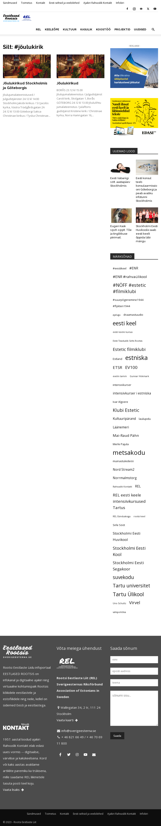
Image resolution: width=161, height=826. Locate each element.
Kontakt (40, 3)
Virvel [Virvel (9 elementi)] (134, 602)
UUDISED (140, 29)
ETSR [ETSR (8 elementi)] (117, 367)
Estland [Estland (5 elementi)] (117, 359)
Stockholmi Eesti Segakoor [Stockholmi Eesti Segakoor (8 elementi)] (128, 565)
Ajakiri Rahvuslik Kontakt (97, 3)
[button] (153, 29)
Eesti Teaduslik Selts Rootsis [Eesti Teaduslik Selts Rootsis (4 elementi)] (127, 340)
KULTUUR (70, 29)
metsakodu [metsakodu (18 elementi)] (129, 452)
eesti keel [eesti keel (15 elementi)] (124, 323)
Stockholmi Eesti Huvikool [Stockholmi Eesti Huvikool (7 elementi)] (126, 536)
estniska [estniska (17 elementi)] (136, 357)
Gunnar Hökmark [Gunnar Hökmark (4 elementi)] (139, 376)
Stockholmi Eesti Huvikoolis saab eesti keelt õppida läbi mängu (147, 234)
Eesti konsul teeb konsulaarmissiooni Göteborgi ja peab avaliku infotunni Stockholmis (146, 189)
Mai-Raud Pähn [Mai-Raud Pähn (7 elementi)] (126, 435)
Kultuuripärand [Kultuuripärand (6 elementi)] (124, 418)
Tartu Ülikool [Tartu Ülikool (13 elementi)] (128, 594)
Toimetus (26, 3)
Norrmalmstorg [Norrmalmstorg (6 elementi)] (125, 478)
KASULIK (86, 29)
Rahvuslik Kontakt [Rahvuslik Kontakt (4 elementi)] (122, 486)
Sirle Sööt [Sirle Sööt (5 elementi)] (119, 525)
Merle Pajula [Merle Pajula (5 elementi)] (121, 444)
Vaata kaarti (67, 720)
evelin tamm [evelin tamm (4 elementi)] (120, 376)
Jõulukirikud (67, 83)
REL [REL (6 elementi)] (138, 486)
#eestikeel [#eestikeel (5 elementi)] (119, 268)
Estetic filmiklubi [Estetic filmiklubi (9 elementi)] (129, 349)
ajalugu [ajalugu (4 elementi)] (117, 314)
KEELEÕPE (52, 29)
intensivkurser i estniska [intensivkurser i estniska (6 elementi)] (132, 393)
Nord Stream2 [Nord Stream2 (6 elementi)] (123, 469)
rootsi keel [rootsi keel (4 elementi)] (139, 516)
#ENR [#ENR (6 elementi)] (133, 268)
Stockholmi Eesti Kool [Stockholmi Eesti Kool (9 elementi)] (129, 551)
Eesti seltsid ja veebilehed (64, 3)
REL (38, 29)
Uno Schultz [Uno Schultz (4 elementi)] (119, 603)
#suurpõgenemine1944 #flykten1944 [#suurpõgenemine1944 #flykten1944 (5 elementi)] (128, 303)
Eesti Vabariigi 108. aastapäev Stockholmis (120, 182)
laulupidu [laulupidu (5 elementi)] (145, 419)
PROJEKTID (122, 29)
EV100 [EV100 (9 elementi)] (131, 367)
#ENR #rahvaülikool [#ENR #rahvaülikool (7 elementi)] (130, 276)
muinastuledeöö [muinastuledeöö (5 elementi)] (123, 461)
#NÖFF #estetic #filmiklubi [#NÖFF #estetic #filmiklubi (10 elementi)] (129, 288)
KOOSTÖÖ (103, 29)
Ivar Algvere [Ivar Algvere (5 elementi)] (120, 402)
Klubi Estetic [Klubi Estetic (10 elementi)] (126, 410)
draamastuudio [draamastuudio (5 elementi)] (133, 315)
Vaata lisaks (14, 789)
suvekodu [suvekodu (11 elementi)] (123, 577)
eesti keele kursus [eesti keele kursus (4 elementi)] (122, 332)
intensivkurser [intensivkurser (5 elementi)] (122, 385)
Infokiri (120, 3)
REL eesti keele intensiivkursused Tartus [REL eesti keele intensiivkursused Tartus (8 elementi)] (129, 501)
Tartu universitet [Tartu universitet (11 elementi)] (131, 586)
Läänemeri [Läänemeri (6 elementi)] (121, 427)
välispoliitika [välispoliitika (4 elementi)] (119, 612)
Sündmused (10, 3)
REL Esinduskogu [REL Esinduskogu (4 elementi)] (122, 516)
